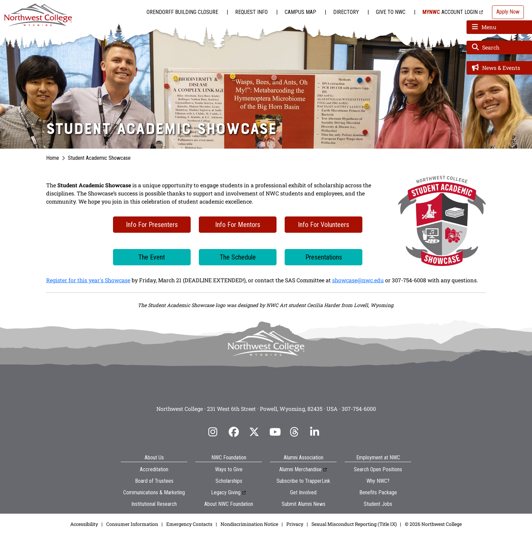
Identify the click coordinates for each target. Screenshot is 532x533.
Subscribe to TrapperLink (303, 481)
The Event (151, 257)
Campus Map (300, 12)
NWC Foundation (228, 457)
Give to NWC (390, 12)
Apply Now (507, 11)
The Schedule (238, 257)
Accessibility (84, 524)
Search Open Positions (378, 469)
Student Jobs (378, 504)
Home (52, 158)
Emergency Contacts (189, 524)
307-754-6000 (359, 408)
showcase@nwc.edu (358, 280)
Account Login (450, 12)
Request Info (251, 12)
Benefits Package (378, 492)
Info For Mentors (237, 225)
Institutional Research (154, 504)
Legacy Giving (226, 492)
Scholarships (228, 481)
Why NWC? (378, 481)
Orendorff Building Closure (182, 12)
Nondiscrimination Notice (249, 524)
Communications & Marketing (154, 492)
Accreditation (154, 469)
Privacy (294, 524)
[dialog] (511, 512)
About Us (154, 457)
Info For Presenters (152, 225)
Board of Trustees (154, 481)
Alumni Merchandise (300, 469)
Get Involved (303, 492)
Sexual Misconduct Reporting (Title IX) (354, 524)
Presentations (323, 257)
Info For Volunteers (323, 225)
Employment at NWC (378, 457)
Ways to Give (229, 469)
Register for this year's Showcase (88, 280)
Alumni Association (303, 457)
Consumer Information (132, 524)
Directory (346, 12)
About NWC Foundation (228, 504)
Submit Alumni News (303, 504)
